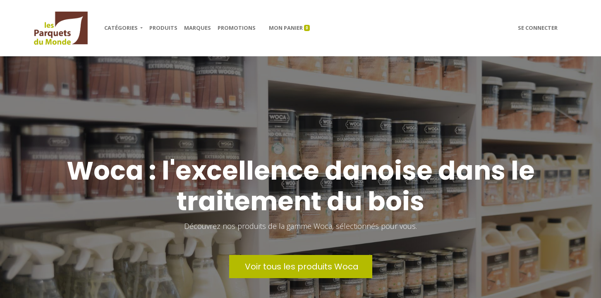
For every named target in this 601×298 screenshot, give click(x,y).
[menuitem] (163, 28)
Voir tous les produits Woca (301, 266)
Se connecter (538, 27)
